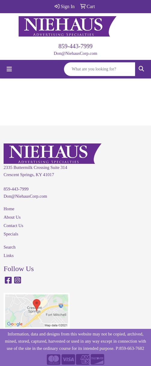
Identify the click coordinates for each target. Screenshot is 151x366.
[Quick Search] (99, 69)
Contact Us (13, 225)
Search (10, 247)
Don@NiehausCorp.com (75, 53)
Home (9, 208)
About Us (12, 217)
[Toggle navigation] (9, 69)
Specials (11, 234)
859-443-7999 (75, 46)
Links (9, 255)
